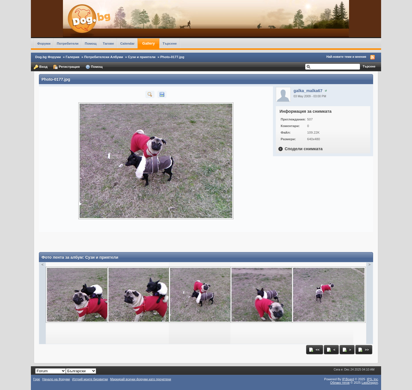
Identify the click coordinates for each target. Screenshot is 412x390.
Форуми (43, 43)
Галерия (73, 57)
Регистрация (66, 67)
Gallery (148, 43)
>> (363, 349)
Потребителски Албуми (103, 57)
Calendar (127, 43)
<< (314, 349)
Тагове (108, 43)
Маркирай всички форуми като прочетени (140, 379)
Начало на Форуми (56, 379)
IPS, (372, 379)
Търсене (170, 43)
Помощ (90, 43)
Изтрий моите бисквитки (90, 379)
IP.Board (348, 379)
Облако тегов (340, 382)
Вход (40, 67)
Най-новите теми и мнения (346, 56)
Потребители (67, 43)
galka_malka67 (308, 90)
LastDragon (370, 382)
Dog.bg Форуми (48, 57)
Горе (36, 379)
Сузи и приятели (142, 57)
